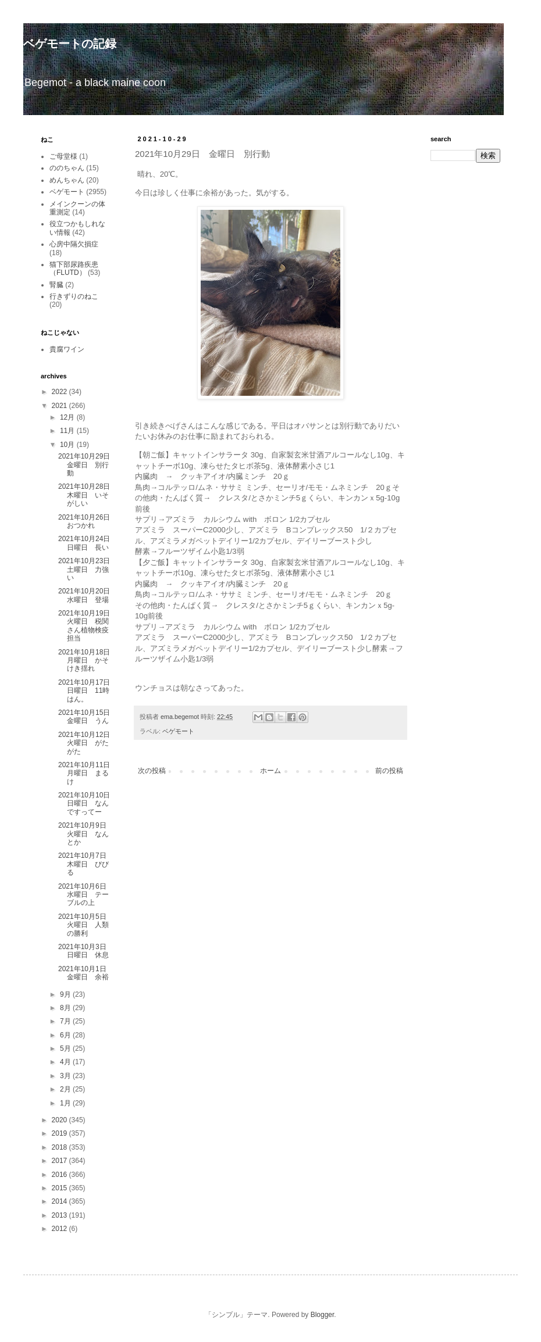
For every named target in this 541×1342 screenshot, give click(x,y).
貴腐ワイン (66, 349)
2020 (60, 1120)
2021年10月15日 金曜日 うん (87, 716)
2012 (60, 1229)
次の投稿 (152, 771)
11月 (68, 431)
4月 (66, 1062)
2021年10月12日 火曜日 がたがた (87, 743)
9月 (66, 994)
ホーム (270, 771)
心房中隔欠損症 (73, 244)
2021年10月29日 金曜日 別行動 (87, 464)
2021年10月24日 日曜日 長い (87, 543)
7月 (66, 1021)
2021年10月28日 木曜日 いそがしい (87, 494)
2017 (60, 1161)
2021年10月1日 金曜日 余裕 (85, 973)
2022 (60, 392)
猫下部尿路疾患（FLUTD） (73, 268)
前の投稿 (389, 771)
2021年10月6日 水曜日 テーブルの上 (83, 894)
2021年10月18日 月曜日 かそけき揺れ (87, 660)
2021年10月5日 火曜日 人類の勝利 (85, 924)
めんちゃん (66, 180)
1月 (66, 1103)
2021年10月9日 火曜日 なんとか (85, 833)
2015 (60, 1188)
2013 (60, 1215)
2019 (60, 1133)
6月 (66, 1035)
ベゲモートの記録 (69, 43)
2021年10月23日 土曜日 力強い (87, 569)
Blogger (322, 1315)
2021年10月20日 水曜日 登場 (87, 595)
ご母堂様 (63, 156)
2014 (60, 1201)
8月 (66, 1008)
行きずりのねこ (73, 296)
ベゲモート (178, 731)
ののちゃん (66, 168)
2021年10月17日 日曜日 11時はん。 (87, 690)
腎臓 (56, 285)
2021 (60, 406)
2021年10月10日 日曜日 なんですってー (87, 803)
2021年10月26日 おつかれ (87, 521)
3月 (66, 1076)
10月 (68, 445)
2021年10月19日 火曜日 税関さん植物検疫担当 (87, 625)
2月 (66, 1089)
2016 (60, 1175)
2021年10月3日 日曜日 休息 (85, 951)
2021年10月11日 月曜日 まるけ (87, 773)
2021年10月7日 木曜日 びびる (85, 863)
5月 (66, 1048)
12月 (68, 417)
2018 (60, 1147)
